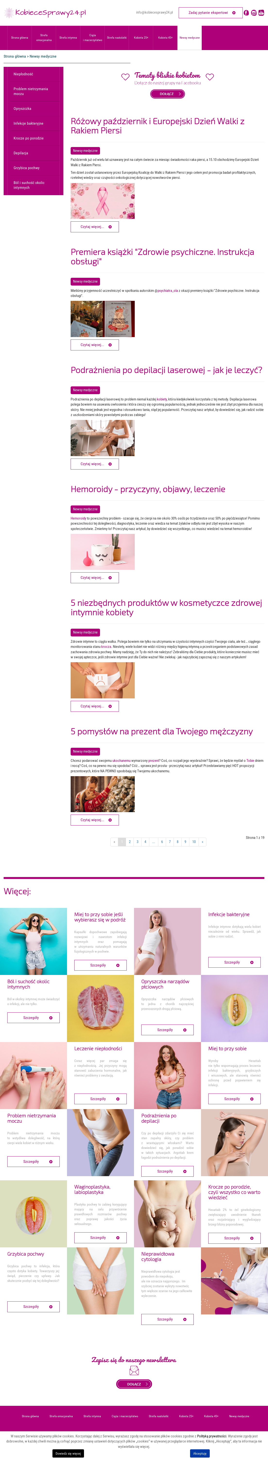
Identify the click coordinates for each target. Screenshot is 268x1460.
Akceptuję (200, 1453)
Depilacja (21, 153)
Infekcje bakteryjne (28, 123)
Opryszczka (22, 108)
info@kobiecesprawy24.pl (154, 12)
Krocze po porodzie (29, 138)
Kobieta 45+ (165, 37)
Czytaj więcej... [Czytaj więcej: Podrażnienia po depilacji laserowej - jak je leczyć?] (92, 463)
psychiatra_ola (168, 290)
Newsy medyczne (190, 37)
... (153, 842)
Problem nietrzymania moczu (31, 91)
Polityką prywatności (211, 1436)
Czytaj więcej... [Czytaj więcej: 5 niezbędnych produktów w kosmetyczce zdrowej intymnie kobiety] (92, 706)
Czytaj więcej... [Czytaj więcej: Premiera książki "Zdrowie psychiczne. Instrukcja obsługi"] (92, 344)
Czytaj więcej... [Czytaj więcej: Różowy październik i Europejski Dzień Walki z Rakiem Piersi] (92, 226)
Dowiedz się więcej (68, 1453)
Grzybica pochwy (27, 167)
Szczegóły (98, 965)
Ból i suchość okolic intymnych (29, 185)
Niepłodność (23, 74)
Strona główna (19, 37)
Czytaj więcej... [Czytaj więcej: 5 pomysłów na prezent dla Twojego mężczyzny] (92, 819)
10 (194, 842)
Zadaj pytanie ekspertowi (208, 12)
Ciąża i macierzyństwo (92, 38)
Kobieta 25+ (141, 37)
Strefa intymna (68, 37)
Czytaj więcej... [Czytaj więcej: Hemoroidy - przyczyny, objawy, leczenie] (92, 577)
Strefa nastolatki (117, 37)
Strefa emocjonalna (44, 38)
